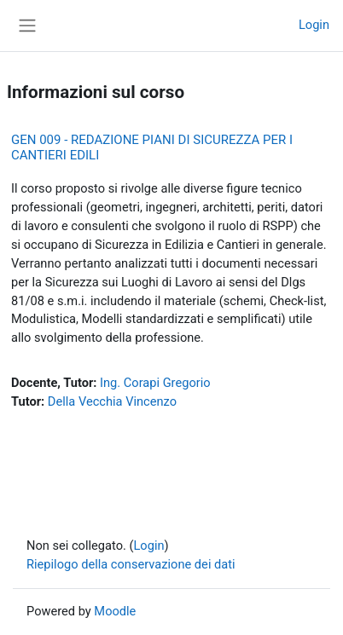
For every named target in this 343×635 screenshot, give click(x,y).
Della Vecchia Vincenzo (112, 401)
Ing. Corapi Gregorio (155, 382)
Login (314, 24)
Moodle (115, 611)
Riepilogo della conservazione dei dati (130, 564)
